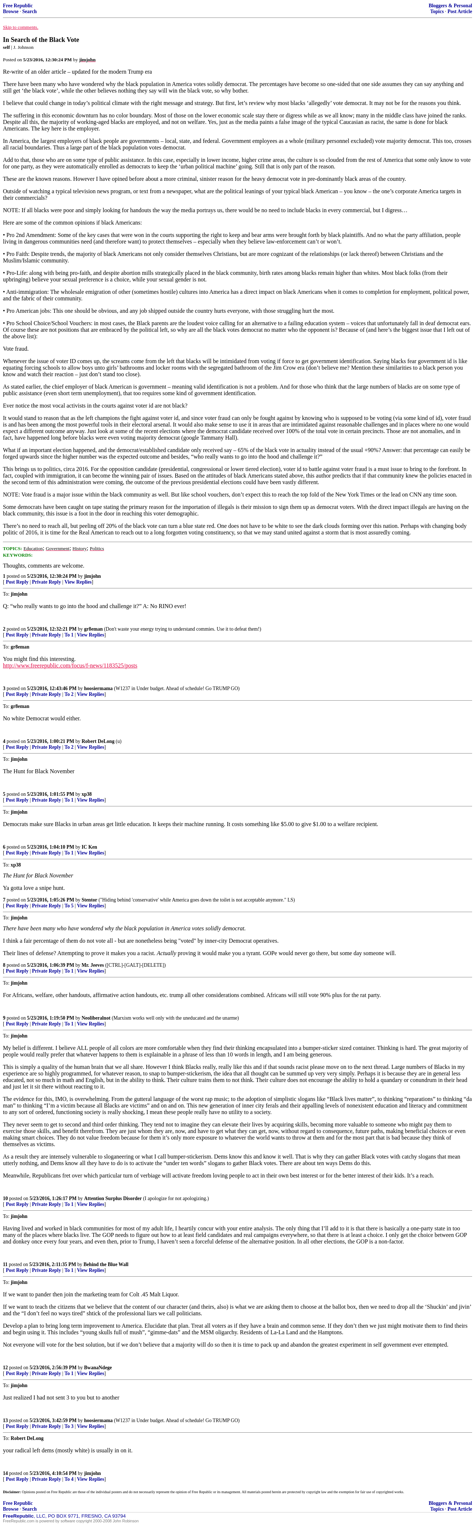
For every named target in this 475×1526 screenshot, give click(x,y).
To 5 (69, 905)
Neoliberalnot (96, 1018)
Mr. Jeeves (93, 965)
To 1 (69, 635)
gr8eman (93, 629)
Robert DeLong (98, 741)
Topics (437, 11)
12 (5, 1367)
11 (5, 1264)
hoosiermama (98, 688)
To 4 (69, 1479)
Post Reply (17, 582)
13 (5, 1420)
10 (5, 1198)
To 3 (69, 1426)
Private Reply (46, 582)
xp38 (87, 794)
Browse (11, 11)
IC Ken (89, 847)
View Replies (78, 582)
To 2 (69, 694)
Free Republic (18, 5)
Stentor (89, 900)
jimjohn (92, 576)
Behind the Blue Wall (105, 1264)
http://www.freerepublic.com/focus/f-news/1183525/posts (70, 665)
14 (5, 1473)
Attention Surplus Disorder (113, 1198)
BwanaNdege (98, 1367)
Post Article (459, 11)
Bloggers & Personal (450, 5)
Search (29, 11)
